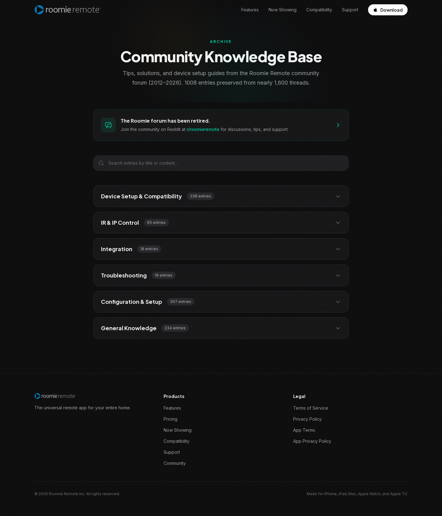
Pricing (170, 419)
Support (350, 9)
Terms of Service (310, 408)
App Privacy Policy (312, 441)
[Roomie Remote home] (67, 10)
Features (250, 9)
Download (388, 10)
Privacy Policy (307, 419)
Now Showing (283, 9)
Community (175, 463)
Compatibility (319, 9)
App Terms (304, 430)
